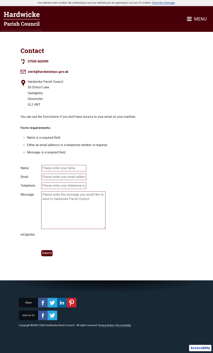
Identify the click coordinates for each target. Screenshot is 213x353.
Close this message (163, 2)
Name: (25, 168)
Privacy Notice (106, 325)
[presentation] (71, 239)
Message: (27, 194)
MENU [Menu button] (197, 18)
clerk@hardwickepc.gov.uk (48, 72)
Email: (25, 177)
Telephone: (28, 185)
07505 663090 (38, 61)
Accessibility (200, 348)
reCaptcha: (28, 234)
